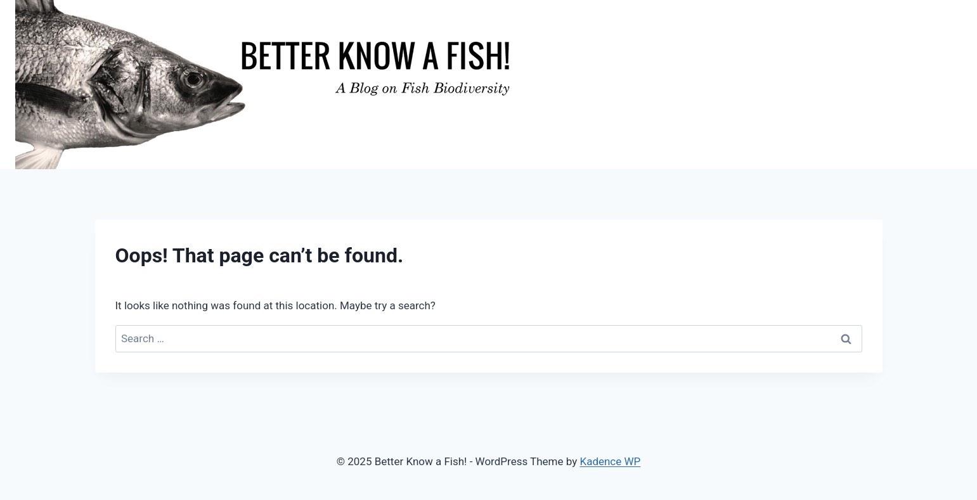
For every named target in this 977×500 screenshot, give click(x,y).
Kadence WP (609, 461)
